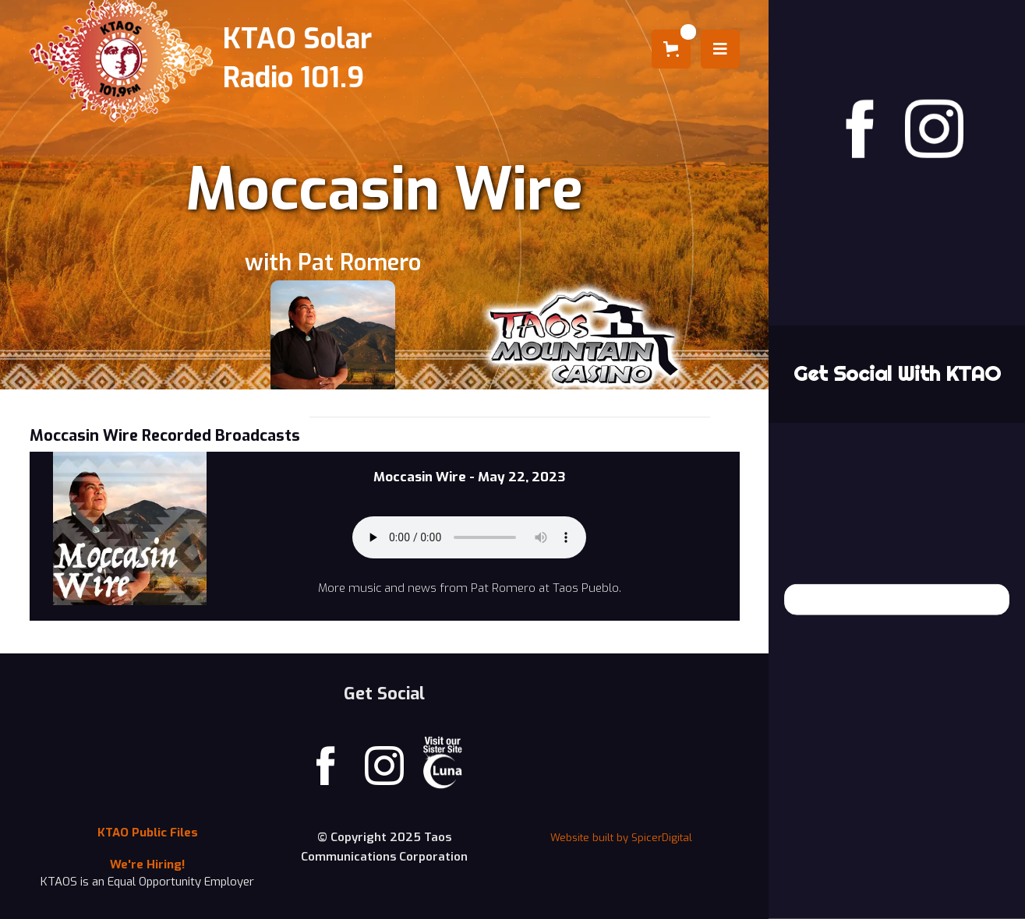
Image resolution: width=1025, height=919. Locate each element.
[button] (671, 49)
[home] (207, 58)
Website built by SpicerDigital (621, 837)
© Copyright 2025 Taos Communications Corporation (384, 846)
